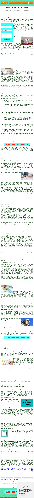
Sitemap (2, 489)
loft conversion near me (10, 415)
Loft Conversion (27, 476)
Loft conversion (4, 147)
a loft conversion (11, 86)
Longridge (22, 147)
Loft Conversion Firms (8, 468)
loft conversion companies (25, 385)
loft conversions (13, 101)
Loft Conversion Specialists (20, 468)
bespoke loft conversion (21, 440)
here (7, 465)
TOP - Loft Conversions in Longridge (8, 481)
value (18, 53)
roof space (22, 291)
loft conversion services (21, 447)
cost (18, 25)
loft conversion (4, 19)
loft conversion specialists (19, 430)
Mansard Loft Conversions (21, 469)
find (4, 451)
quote (2, 381)
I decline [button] (24, 493)
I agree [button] (20, 493)
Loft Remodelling (11, 471)
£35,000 (20, 28)
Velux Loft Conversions (14, 479)
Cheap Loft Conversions (6, 478)
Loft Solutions (20, 476)
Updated (13, 489)
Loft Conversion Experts (21, 471)
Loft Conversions (10, 469)
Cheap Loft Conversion (17, 478)
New (10, 489)
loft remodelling (26, 431)
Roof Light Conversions (11, 476)
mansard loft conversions (9, 209)
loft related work (23, 444)
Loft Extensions (10, 470)
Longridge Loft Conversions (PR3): (8, 12)
